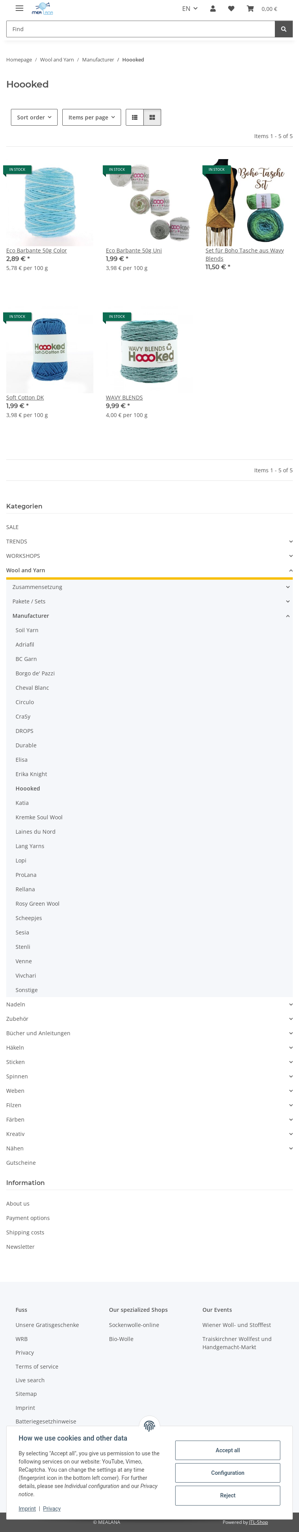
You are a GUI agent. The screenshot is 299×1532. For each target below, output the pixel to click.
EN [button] (186, 8)
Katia (22, 802)
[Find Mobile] (140, 29)
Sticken (15, 1062)
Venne (24, 961)
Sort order (31, 117)
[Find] (284, 29)
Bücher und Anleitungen (38, 1033)
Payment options (28, 1218)
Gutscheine (21, 1162)
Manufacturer (30, 615)
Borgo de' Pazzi (35, 673)
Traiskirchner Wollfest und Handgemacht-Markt (237, 1343)
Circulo (25, 702)
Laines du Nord (36, 831)
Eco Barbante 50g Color (36, 250)
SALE (12, 527)
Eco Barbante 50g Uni (134, 250)
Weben (15, 1090)
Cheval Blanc (32, 687)
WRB (22, 1339)
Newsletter (20, 1246)
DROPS (24, 730)
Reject (227, 1495)
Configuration (227, 1473)
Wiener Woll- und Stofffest (236, 1325)
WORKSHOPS (23, 555)
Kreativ (15, 1134)
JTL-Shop (258, 1522)
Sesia (22, 932)
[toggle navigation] (19, 5)
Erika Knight (31, 774)
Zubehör (17, 1018)
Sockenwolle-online (134, 1325)
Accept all (227, 1450)
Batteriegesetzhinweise (46, 1421)
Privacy (52, 1509)
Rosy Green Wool (38, 903)
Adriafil (25, 644)
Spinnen (17, 1076)
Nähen (15, 1148)
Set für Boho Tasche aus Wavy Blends (245, 254)
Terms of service (37, 1366)
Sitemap (26, 1393)
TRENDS (16, 541)
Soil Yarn (27, 630)
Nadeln (15, 1004)
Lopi (21, 860)
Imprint (27, 1509)
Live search (30, 1380)
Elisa (22, 759)
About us (18, 1203)
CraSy (23, 716)
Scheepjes (29, 918)
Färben (15, 1119)
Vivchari (26, 975)
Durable (26, 745)
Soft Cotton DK (25, 397)
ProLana (26, 874)
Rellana (25, 889)
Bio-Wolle (121, 1339)
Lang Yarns (30, 846)
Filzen (13, 1105)
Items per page (88, 117)
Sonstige (27, 990)
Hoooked (28, 788)
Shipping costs (25, 1232)
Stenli (23, 946)
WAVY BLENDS (124, 397)
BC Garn (26, 659)
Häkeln (15, 1047)
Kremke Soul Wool (39, 817)
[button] (213, 8)
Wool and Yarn (25, 570)
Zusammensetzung (37, 587)
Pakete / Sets (29, 601)
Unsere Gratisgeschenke (47, 1325)
